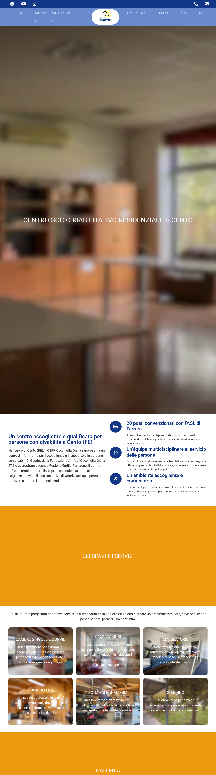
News (184, 13)
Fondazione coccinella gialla (52, 13)
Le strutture (45, 21)
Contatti (202, 13)
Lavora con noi (137, 13)
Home (20, 13)
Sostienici (164, 13)
